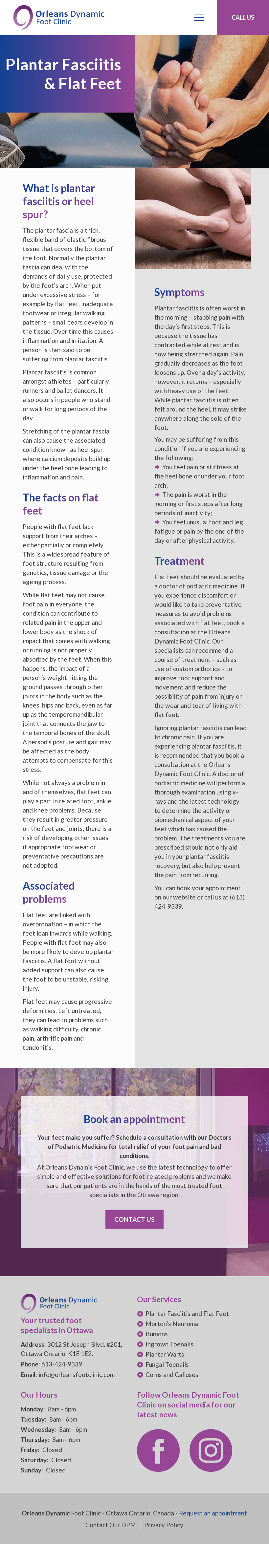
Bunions (157, 1334)
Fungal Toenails (167, 1364)
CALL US (243, 17)
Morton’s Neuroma (172, 1323)
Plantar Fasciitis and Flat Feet (187, 1313)
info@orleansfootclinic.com (76, 1374)
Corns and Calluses (172, 1374)
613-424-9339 (61, 1364)
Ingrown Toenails (169, 1344)
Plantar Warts (165, 1354)
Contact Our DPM (110, 1525)
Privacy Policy (163, 1525)
